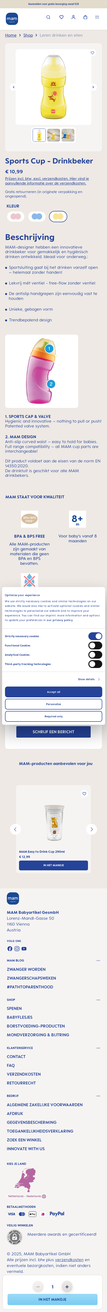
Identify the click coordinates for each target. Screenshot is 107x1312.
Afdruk (15, 1113)
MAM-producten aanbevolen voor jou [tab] (56, 763)
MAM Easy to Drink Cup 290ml (42, 851)
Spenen (14, 1008)
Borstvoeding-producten (36, 1026)
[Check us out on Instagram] (17, 949)
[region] (53, 97)
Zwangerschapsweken (31, 978)
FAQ (11, 1065)
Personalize (53, 704)
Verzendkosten (24, 1074)
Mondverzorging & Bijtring (38, 1034)
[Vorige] (13, 87)
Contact (16, 1056)
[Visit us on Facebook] (10, 949)
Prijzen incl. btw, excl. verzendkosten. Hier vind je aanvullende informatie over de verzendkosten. (47, 180)
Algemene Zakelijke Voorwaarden (45, 1104)
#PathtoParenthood (30, 986)
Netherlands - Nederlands (27, 1196)
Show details (86, 679)
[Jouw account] (73, 17)
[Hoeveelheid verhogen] (67, 1286)
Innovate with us (26, 1148)
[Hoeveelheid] (52, 1286)
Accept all (53, 692)
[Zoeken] (48, 17)
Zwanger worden (26, 969)
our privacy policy (60, 620)
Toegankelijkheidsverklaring (40, 1131)
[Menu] (97, 17)
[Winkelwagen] (85, 17)
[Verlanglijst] (61, 17)
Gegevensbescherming (32, 1122)
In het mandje (52, 1299)
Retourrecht (21, 1083)
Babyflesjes (19, 1017)
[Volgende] (93, 87)
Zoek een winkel (24, 1139)
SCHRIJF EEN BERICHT (53, 731)
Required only (54, 716)
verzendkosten (69, 1259)
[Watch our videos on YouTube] (24, 949)
